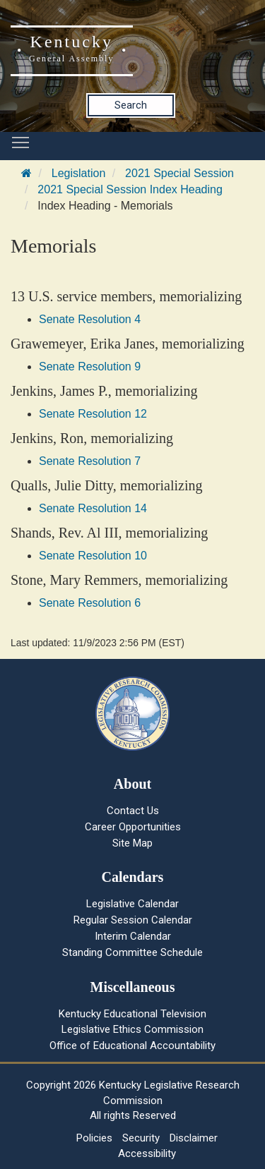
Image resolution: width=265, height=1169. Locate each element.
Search (130, 105)
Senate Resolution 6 (90, 603)
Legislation (79, 173)
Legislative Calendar (132, 903)
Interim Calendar (133, 936)
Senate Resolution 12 (93, 414)
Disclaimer (194, 1138)
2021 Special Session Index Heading (130, 189)
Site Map (132, 843)
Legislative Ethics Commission (132, 1029)
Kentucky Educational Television (132, 1013)
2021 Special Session (179, 173)
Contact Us (133, 810)
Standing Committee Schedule (132, 952)
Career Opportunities (133, 826)
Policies (94, 1138)
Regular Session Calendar (132, 920)
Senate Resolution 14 (93, 508)
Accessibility (147, 1153)
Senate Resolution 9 (90, 366)
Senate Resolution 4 (90, 319)
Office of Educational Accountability (132, 1045)
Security (141, 1138)
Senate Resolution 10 (93, 556)
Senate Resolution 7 (90, 461)
